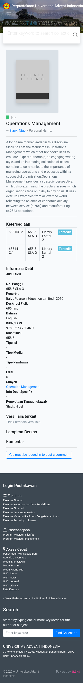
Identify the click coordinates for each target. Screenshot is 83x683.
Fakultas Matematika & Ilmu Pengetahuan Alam (31, 516)
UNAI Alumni (10, 573)
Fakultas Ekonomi (13, 508)
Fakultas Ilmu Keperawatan (19, 512)
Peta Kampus (11, 589)
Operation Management (23, 387)
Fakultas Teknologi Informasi (20, 520)
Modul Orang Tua (13, 569)
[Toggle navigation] (9, 14)
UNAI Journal (11, 581)
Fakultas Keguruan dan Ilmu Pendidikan (26, 504)
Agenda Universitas (14, 557)
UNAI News (10, 577)
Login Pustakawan (20, 485)
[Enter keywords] (28, 633)
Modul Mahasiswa (14, 561)
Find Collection (66, 633)
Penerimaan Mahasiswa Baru (20, 553)
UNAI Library (10, 585)
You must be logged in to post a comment (39, 455)
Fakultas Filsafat (12, 500)
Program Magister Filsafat (18, 534)
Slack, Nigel (17, 131)
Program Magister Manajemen (21, 538)
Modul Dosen (11, 565)
